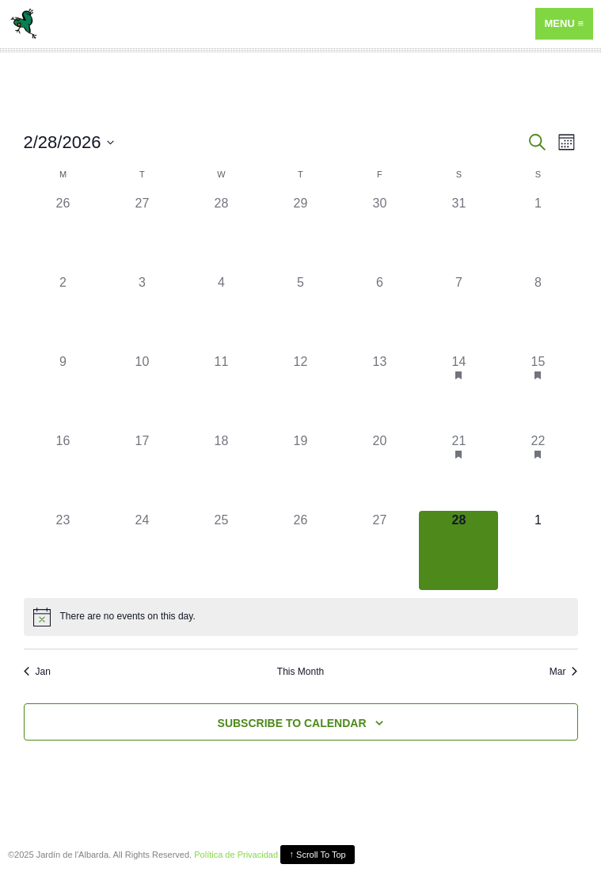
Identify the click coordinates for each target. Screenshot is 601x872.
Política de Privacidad (236, 854)
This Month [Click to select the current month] (300, 671)
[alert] (128, 616)
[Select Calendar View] (566, 142)
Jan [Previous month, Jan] (37, 671)
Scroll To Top (318, 854)
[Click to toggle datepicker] (69, 142)
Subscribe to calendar (292, 723)
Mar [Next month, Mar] (564, 671)
